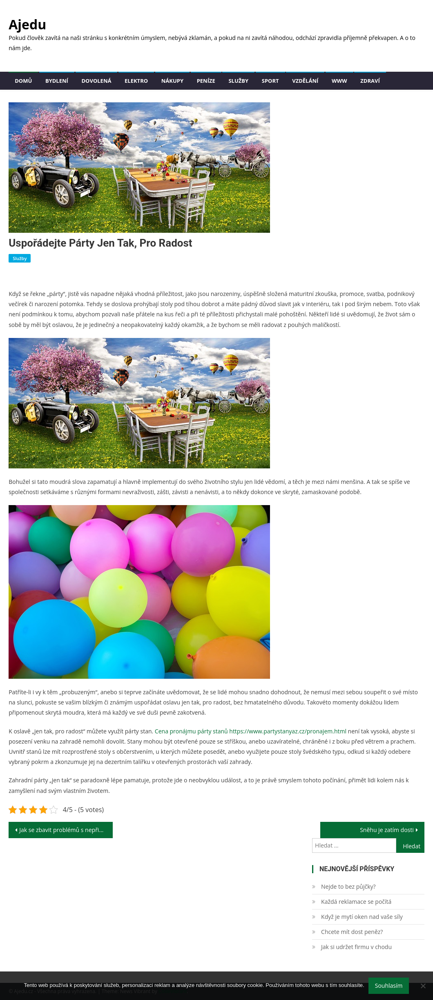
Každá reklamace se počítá (356, 901)
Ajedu (27, 24)
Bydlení (56, 80)
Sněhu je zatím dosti (387, 830)
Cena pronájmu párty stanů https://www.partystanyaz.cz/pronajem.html (250, 731)
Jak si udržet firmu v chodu (356, 947)
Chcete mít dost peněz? (352, 932)
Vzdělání (305, 80)
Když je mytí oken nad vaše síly (362, 917)
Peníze (206, 80)
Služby (238, 80)
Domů (23, 80)
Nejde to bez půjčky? (348, 886)
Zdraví (369, 80)
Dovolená (97, 80)
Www (339, 80)
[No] (423, 986)
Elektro (136, 80)
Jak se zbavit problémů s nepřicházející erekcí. (65, 830)
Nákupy (172, 80)
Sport (270, 80)
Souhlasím (389, 985)
